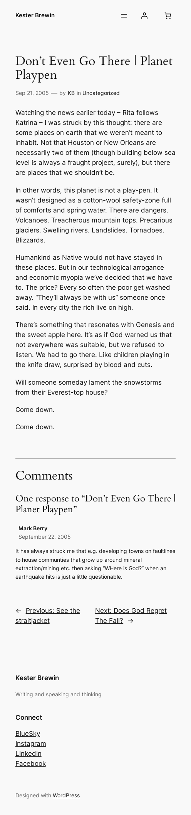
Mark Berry (32, 528)
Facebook (30, 763)
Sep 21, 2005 (32, 93)
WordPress (66, 795)
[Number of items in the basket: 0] (167, 16)
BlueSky (27, 733)
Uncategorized (101, 93)
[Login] (144, 16)
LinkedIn (28, 753)
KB (71, 93)
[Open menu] (124, 15)
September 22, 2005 (44, 536)
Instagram (30, 743)
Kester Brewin (35, 15)
